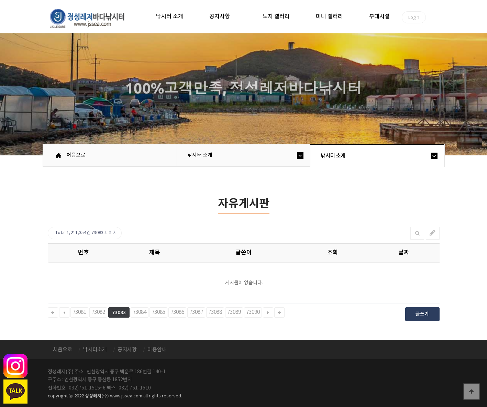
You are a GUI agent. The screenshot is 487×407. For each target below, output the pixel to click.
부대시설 (379, 16)
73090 (253, 312)
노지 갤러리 (276, 16)
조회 (332, 252)
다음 (268, 312)
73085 (158, 312)
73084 (139, 312)
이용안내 (157, 350)
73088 (215, 312)
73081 (79, 312)
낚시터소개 (95, 350)
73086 (177, 312)
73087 (196, 312)
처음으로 (76, 155)
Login (413, 17)
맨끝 (279, 312)
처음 (53, 312)
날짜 (403, 252)
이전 (64, 312)
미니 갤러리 (329, 16)
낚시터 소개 (169, 16)
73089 (234, 312)
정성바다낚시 (91, 18)
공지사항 (219, 16)
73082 (98, 312)
